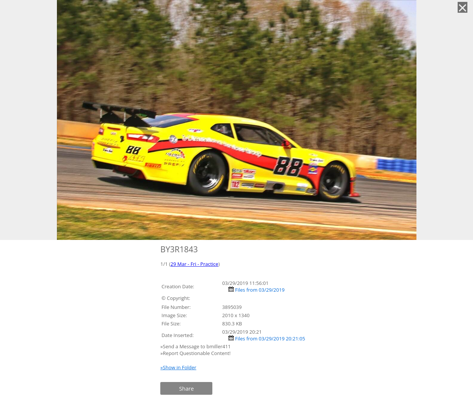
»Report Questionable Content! (195, 353)
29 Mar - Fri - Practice (194, 264)
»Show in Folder (178, 367)
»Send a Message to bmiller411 (196, 346)
